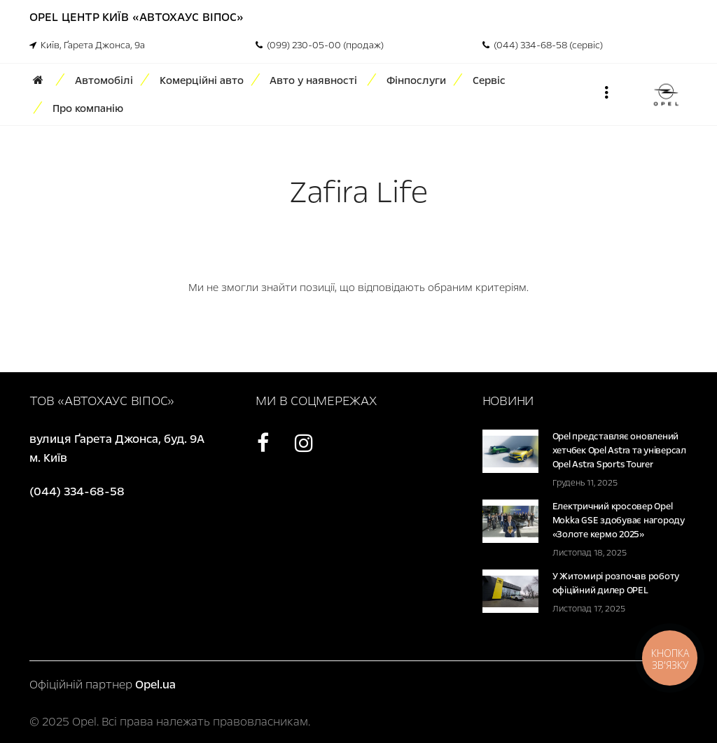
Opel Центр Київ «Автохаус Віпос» (136, 17)
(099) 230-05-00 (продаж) (320, 45)
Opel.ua (155, 685)
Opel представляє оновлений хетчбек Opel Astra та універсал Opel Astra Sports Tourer (619, 450)
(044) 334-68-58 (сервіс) (542, 45)
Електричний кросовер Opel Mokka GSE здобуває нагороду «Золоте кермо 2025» (618, 520)
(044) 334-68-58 (77, 491)
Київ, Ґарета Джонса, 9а (87, 45)
